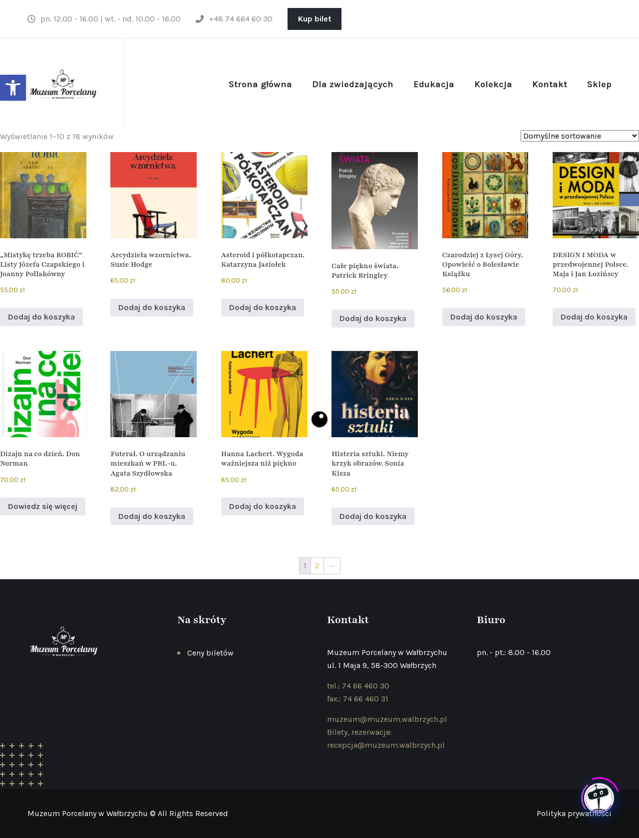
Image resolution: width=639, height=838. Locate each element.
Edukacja (433, 84)
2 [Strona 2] (317, 565)
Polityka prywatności (574, 813)
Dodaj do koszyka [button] (41, 317)
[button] (13, 88)
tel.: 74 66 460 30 (358, 685)
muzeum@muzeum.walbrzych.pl (387, 719)
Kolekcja (493, 84)
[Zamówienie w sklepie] (580, 136)
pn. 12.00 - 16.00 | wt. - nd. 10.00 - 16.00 (104, 18)
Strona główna (260, 84)
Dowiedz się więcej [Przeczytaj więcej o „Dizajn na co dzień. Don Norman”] (42, 506)
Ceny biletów (210, 653)
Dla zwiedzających (352, 84)
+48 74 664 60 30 (234, 18)
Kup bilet (314, 18)
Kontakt (549, 84)
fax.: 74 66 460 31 (357, 698)
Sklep (599, 84)
